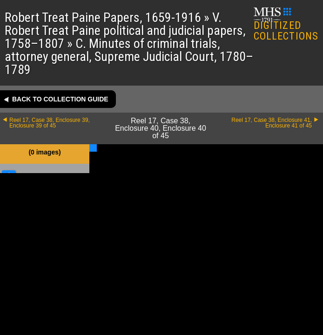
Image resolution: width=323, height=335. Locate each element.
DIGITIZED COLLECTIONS (286, 25)
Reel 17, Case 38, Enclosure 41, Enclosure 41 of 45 (271, 122)
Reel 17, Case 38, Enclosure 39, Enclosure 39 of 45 (49, 122)
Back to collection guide (60, 99)
